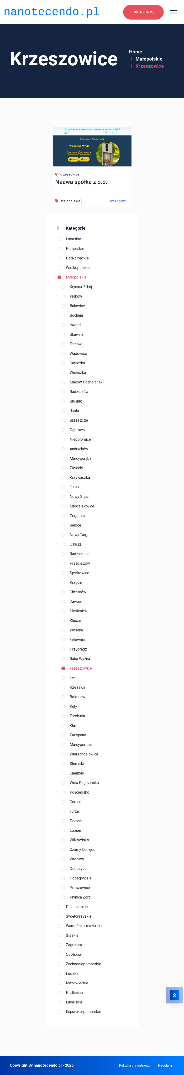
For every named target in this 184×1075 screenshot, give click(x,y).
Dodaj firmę (143, 11)
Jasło (74, 410)
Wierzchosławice (84, 754)
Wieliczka (78, 372)
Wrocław (77, 859)
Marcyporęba (80, 458)
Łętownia (77, 639)
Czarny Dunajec (82, 849)
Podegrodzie (81, 878)
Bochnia (76, 315)
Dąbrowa (77, 430)
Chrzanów (78, 592)
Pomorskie (75, 248)
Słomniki (77, 763)
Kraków (76, 296)
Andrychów (79, 449)
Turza (74, 811)
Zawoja (76, 601)
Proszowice (80, 887)
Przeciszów (80, 563)
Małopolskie (149, 59)
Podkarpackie (77, 258)
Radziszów (79, 391)
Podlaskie (74, 992)
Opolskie (73, 954)
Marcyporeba (81, 744)
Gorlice (75, 802)
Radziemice (79, 554)
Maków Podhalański (87, 382)
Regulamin (166, 1065)
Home (135, 52)
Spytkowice (79, 573)
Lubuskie (73, 239)
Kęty (73, 706)
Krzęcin (76, 582)
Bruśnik (76, 401)
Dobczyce (78, 868)
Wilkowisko (79, 840)
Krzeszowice (81, 668)
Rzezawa (77, 687)
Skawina (77, 334)
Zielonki (76, 468)
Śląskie (72, 935)
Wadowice (78, 353)
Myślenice (78, 611)
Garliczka (77, 363)
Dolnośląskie (77, 906)
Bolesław (77, 697)
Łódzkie (72, 973)
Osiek (74, 487)
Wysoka (76, 630)
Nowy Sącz (79, 496)
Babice (75, 525)
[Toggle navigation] (173, 11)
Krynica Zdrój (80, 897)
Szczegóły (118, 201)
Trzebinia (77, 716)
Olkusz (75, 544)
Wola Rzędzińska (84, 782)
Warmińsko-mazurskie (85, 926)
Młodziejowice (82, 506)
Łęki (73, 678)
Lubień (75, 830)
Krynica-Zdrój (81, 286)
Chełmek (77, 773)
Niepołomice (80, 439)
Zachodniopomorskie (83, 964)
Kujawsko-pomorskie (83, 1011)
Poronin (76, 821)
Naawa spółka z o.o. (81, 182)
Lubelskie (74, 1002)
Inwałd (75, 325)
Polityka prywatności (134, 1065)
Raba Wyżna (80, 658)
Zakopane (78, 735)
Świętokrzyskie (79, 916)
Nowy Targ (78, 534)
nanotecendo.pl (52, 11)
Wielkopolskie (78, 267)
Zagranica (74, 945)
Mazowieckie (77, 983)
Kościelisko (79, 792)
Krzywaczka (80, 477)
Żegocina (77, 515)
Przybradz (78, 649)
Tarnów (76, 344)
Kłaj (73, 725)
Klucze (75, 620)
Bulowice (77, 306)
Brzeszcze (79, 420)
